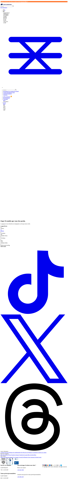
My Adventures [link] (4, 7)
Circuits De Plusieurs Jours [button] (9, 92)
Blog (35, 455)
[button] (3, 11)
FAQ (22, 452)
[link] (35, 105)
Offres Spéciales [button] (7, 96)
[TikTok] (34, 313)
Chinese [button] (34, 228)
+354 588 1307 (20, 476)
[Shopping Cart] (4, 10)
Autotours (32, 457)
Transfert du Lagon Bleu (24, 455)
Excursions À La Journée (13, 457)
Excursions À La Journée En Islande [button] (11, 91)
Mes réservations (4, 455)
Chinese (34, 230)
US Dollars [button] (34, 233)
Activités (32, 455)
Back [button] (4, 100)
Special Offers (24, 1)
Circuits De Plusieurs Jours (24, 457)
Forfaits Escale (38, 457)
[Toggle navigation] (35, 87)
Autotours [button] (5, 95)
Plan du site (25, 452)
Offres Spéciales (4, 457)
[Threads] (34, 450)
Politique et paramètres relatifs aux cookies (37, 452)
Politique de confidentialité (15, 452)
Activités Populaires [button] (7, 93)
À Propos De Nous (5, 452)
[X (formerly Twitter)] (34, 382)
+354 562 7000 (20, 469)
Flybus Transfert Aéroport (13, 455)
